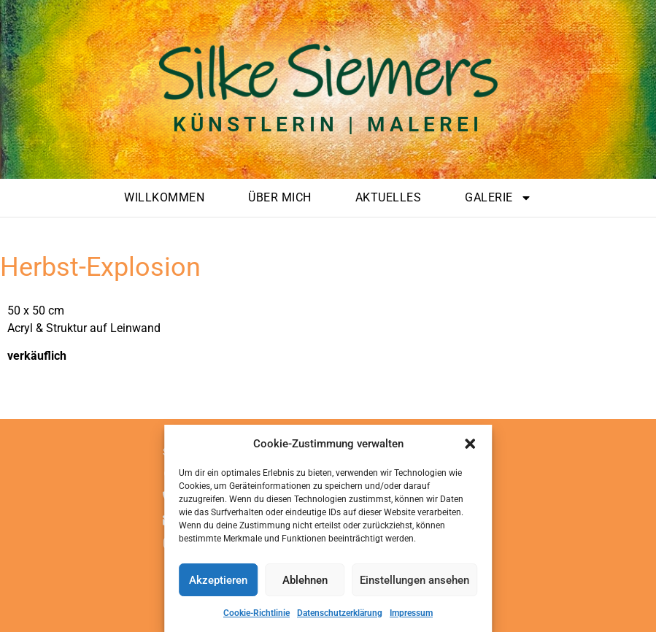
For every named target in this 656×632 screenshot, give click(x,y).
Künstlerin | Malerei (328, 124)
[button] (470, 443)
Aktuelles (388, 197)
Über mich (280, 197)
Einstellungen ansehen (414, 580)
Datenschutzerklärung (339, 613)
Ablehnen (305, 580)
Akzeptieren (218, 580)
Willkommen (164, 197)
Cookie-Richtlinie (256, 613)
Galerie (498, 197)
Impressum (411, 613)
